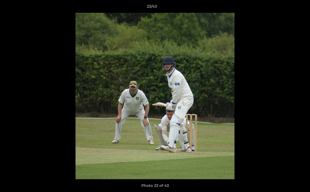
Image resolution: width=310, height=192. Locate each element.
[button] (287, 7)
